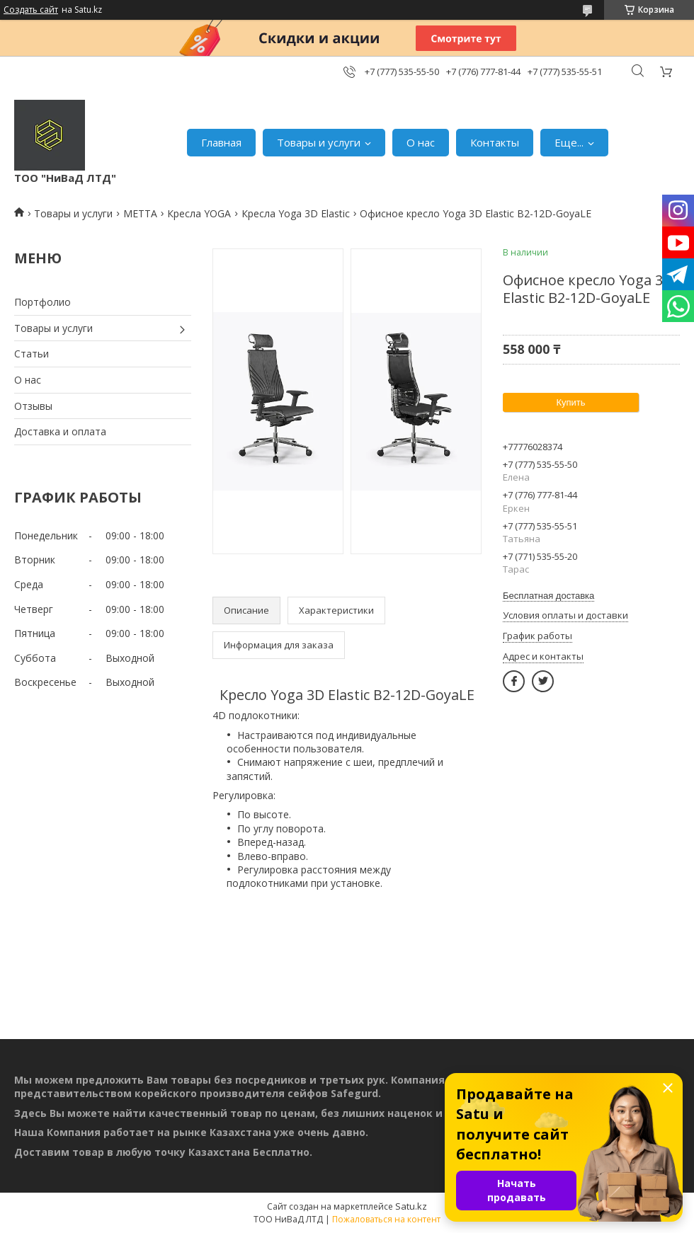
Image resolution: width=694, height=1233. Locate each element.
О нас (420, 142)
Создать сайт (31, 10)
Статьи (31, 353)
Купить (570, 402)
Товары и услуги (318, 142)
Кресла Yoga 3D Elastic (295, 213)
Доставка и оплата (60, 431)
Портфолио (42, 302)
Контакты (494, 142)
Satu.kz (411, 1206)
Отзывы (33, 406)
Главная (221, 142)
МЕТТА (140, 213)
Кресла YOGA (199, 213)
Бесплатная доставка (548, 595)
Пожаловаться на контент (386, 1219)
